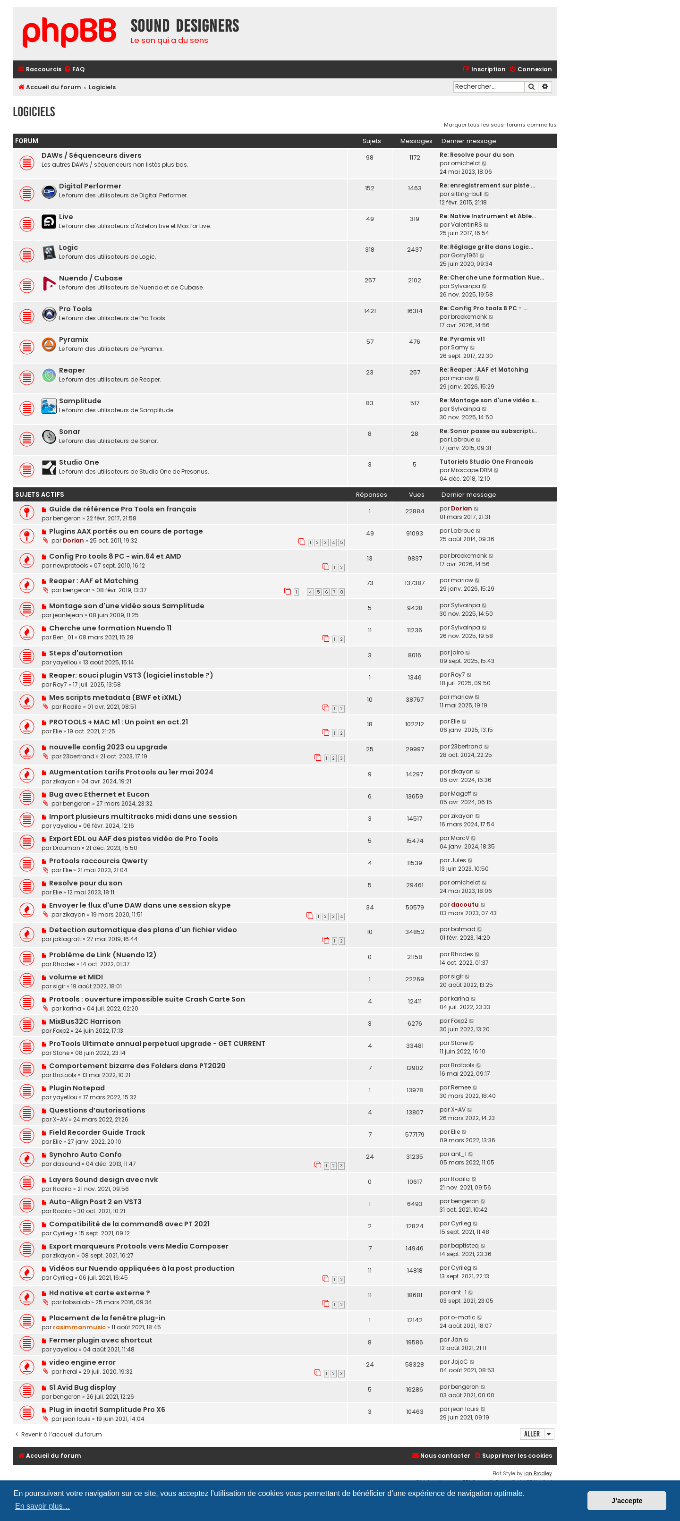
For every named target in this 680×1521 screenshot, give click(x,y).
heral (70, 1372)
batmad (463, 929)
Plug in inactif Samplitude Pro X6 (107, 1409)
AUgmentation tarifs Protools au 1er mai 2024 (131, 772)
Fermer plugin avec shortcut (101, 1340)
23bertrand (78, 756)
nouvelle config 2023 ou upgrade (108, 747)
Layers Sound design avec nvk (103, 1179)
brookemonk (469, 317)
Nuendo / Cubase (91, 278)
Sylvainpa (465, 286)
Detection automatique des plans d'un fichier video (143, 930)
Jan (456, 1339)
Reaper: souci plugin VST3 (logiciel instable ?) (131, 675)
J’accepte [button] (627, 1500)
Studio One (79, 462)
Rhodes (64, 964)
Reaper (72, 370)
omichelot (465, 163)
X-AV (60, 1119)
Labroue (462, 439)
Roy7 (60, 684)
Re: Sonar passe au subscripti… (488, 431)
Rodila (72, 707)
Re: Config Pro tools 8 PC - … (483, 308)
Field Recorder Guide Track (97, 1132)
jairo (457, 652)
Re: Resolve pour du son (477, 155)
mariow (462, 378)
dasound (66, 1164)
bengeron (67, 518)
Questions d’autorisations (97, 1110)
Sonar (69, 431)
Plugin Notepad (77, 1088)
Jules (458, 860)
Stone (61, 1053)
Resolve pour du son (85, 883)
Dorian (461, 508)
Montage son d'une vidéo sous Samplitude (126, 606)
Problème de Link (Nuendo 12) (103, 955)
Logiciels (34, 111)
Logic (68, 247)
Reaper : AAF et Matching (93, 581)
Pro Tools (75, 309)
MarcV (460, 838)
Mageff (461, 794)
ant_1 (459, 1154)
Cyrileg (63, 1233)
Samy (459, 347)
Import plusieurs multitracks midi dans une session (143, 816)
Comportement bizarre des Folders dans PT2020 (137, 1066)
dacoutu (465, 905)
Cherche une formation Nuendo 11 (110, 628)
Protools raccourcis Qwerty (98, 861)
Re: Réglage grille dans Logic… (486, 247)
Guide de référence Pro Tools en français (122, 509)
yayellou (65, 662)
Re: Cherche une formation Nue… (492, 277)
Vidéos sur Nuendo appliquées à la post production (142, 1268)
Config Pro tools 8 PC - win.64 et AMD (115, 556)
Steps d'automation (86, 653)
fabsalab (76, 1302)
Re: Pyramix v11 (462, 339)
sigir (59, 986)
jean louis (77, 1419)
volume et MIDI (76, 977)
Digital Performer (90, 186)
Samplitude (80, 401)
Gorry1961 (464, 255)
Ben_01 (63, 637)
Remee (461, 1087)
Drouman (66, 848)
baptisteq (465, 1245)
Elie (57, 731)
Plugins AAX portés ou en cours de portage (126, 531)
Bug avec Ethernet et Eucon (99, 794)
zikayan (64, 781)
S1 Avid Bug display (82, 1387)
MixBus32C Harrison (85, 1021)
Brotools (64, 1075)
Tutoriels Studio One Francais (486, 462)
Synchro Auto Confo (85, 1154)
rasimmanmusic (79, 1327)
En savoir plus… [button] (42, 1506)
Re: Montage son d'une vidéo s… (489, 400)
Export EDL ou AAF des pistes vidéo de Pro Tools (133, 838)
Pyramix (73, 339)
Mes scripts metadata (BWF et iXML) (115, 697)
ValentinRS (466, 225)
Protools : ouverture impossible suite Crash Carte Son (147, 999)
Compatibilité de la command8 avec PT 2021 (129, 1224)
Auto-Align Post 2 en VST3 (95, 1202)
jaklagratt (67, 939)
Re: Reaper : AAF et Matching (484, 369)
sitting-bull (467, 194)
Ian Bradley (538, 1473)
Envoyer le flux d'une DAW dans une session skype (140, 905)
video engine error (82, 1362)
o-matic (463, 1317)
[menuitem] (74, 69)
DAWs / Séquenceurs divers (92, 155)
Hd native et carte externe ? (99, 1293)
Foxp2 (61, 1031)
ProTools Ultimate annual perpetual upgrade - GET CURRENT (157, 1043)
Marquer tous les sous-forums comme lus (500, 124)
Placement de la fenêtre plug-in (107, 1318)
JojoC (459, 1362)
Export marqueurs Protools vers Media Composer (139, 1246)
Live (66, 216)
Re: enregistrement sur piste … (487, 185)
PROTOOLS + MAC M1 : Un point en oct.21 (118, 722)
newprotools (70, 565)
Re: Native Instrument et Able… (488, 216)
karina (72, 1008)
